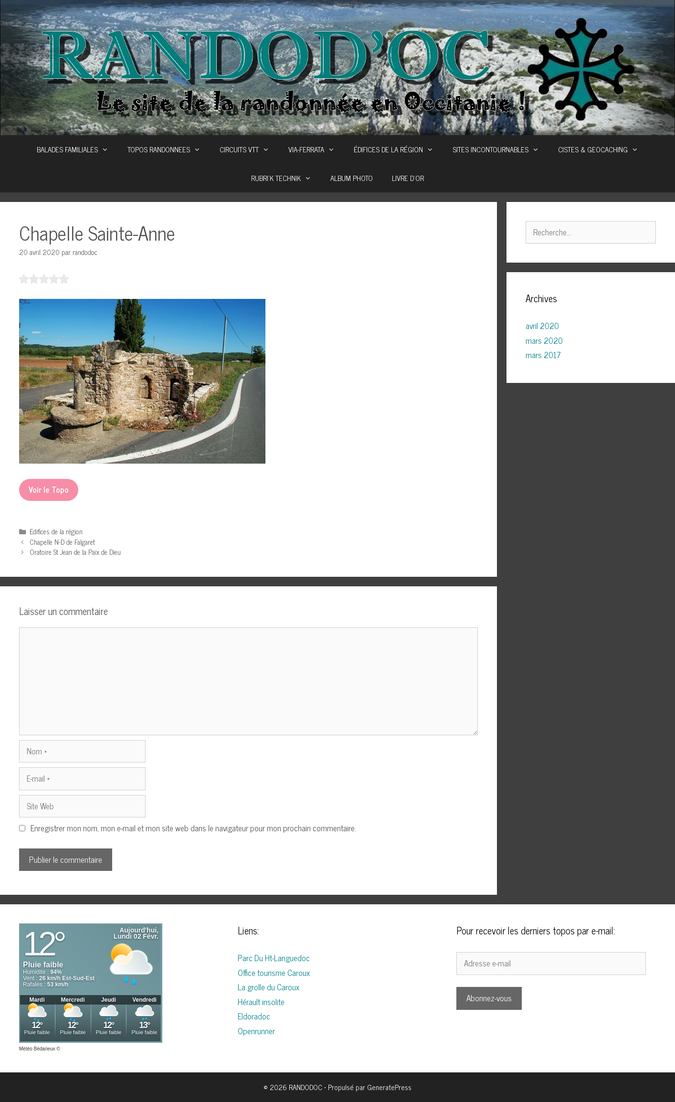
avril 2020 (542, 325)
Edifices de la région (56, 531)
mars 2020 (544, 340)
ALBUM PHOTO (351, 178)
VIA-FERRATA (316, 149)
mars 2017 (543, 354)
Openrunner (256, 1031)
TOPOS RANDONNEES (168, 149)
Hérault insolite (261, 1001)
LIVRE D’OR (408, 178)
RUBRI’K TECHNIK (286, 178)
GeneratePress (389, 1087)
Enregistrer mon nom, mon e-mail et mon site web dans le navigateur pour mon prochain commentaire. (193, 828)
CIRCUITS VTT (249, 149)
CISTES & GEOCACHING (603, 149)
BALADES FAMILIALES (77, 149)
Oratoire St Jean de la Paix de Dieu (75, 552)
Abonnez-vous (489, 998)
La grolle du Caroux (268, 987)
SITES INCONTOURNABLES (500, 149)
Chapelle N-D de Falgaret (62, 542)
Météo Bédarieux (37, 1048)
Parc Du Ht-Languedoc (274, 957)
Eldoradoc (254, 1016)
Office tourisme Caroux (274, 972)
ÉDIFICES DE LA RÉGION (398, 149)
